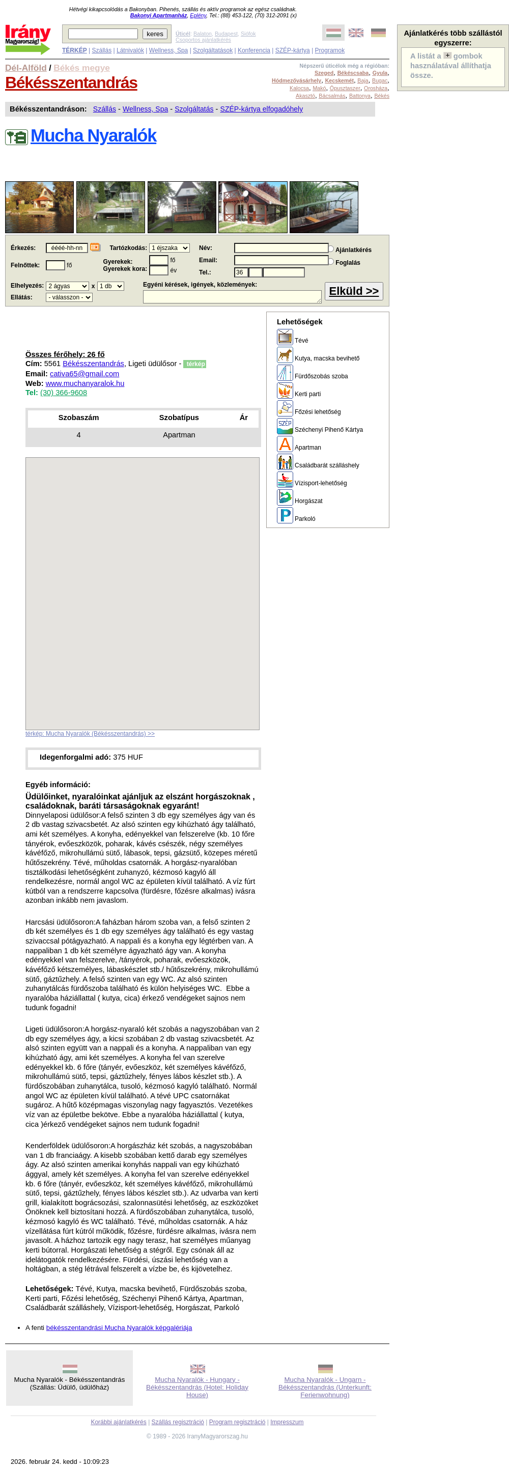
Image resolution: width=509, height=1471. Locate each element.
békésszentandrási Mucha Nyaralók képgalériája (119, 1327)
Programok (330, 50)
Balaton (202, 34)
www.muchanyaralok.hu (85, 383)
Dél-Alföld (26, 68)
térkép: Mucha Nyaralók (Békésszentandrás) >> (90, 733)
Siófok (248, 34)
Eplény (198, 15)
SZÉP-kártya (292, 50)
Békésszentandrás (71, 82)
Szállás (101, 50)
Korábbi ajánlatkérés (118, 1422)
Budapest (226, 34)
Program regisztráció (237, 1422)
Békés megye (81, 68)
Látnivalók (130, 50)
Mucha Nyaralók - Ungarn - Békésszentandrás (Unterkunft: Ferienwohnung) (325, 1387)
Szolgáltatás (194, 109)
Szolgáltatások (213, 50)
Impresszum (286, 1422)
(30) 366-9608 (63, 392)
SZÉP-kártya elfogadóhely (261, 109)
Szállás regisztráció (178, 1422)
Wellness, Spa (168, 50)
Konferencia (254, 50)
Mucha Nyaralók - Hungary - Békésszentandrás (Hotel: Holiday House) (197, 1387)
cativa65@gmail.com (84, 374)
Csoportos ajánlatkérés (203, 40)
